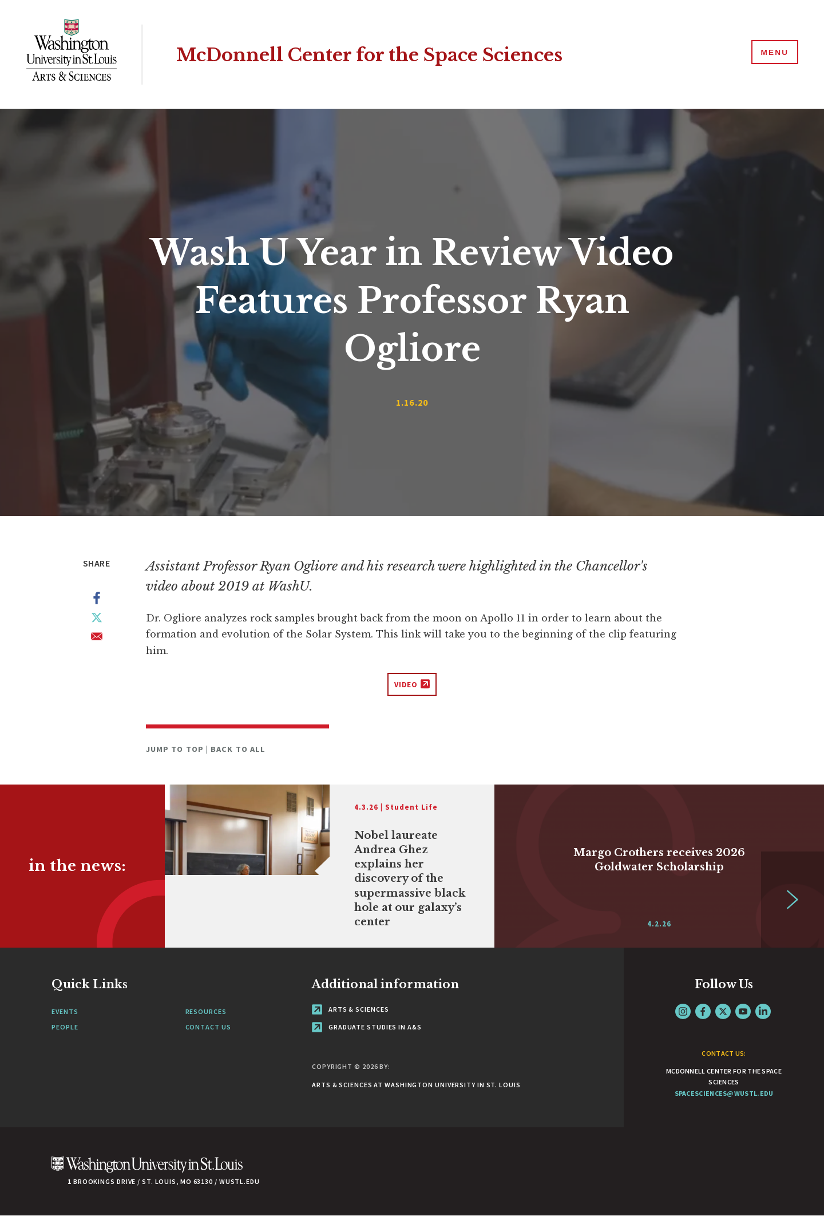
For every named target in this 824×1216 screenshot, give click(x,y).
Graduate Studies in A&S (367, 1027)
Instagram (683, 1011)
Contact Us (208, 1027)
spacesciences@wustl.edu (724, 1093)
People (65, 1027)
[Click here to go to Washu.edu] (147, 1170)
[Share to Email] (97, 638)
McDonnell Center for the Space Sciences (393, 54)
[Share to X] (97, 620)
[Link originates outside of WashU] (329, 866)
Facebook (703, 1011)
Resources (206, 1011)
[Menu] (772, 54)
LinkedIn (763, 1011)
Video (406, 685)
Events (65, 1011)
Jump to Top (176, 749)
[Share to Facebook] (97, 600)
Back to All (238, 749)
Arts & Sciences (350, 1009)
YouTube (743, 1011)
